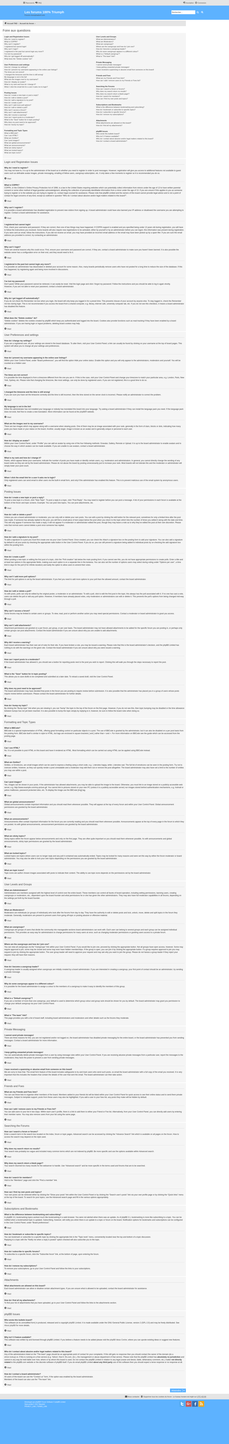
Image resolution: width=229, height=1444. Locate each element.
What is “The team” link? (105, 56)
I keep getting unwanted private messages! (112, 67)
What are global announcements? (17, 143)
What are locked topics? (13, 150)
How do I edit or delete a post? (16, 98)
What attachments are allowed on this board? (113, 123)
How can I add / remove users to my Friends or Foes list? (118, 80)
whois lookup (9, 1357)
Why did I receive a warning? (15, 115)
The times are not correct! (14, 72)
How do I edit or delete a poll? (16, 107)
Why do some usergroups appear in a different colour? (117, 51)
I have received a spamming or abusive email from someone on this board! (125, 70)
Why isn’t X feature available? (107, 136)
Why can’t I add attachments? (15, 112)
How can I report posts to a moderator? (19, 117)
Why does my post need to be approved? (20, 122)
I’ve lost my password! (12, 54)
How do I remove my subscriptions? (110, 114)
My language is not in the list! (15, 77)
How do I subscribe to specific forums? (111, 112)
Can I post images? (11, 140)
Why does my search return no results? (111, 91)
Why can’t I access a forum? (15, 110)
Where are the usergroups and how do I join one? (115, 46)
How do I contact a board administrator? (111, 141)
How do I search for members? (108, 96)
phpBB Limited (75, 1323)
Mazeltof (42, 1404)
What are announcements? (14, 145)
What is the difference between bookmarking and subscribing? (120, 107)
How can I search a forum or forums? (110, 89)
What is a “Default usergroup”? (108, 54)
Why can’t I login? (11, 49)
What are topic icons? (12, 153)
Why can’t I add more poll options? (17, 105)
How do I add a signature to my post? (18, 100)
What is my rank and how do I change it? (20, 84)
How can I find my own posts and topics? (112, 99)
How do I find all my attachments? (109, 125)
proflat (30, 1404)
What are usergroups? (104, 44)
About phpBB (10, 1325)
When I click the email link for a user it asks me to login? (26, 87)
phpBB (82, 412)
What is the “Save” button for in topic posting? (22, 120)
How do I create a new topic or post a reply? (21, 95)
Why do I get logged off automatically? (19, 56)
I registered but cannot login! (15, 46)
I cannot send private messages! (108, 65)
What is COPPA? (11, 42)
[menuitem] (38, 3)
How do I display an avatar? (15, 82)
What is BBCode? (11, 133)
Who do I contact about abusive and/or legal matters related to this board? (124, 139)
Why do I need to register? (14, 39)
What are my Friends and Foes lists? (110, 78)
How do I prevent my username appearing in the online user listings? (30, 70)
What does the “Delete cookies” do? (18, 59)
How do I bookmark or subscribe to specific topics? (115, 110)
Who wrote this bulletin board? (108, 134)
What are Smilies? (11, 138)
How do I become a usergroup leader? (111, 49)
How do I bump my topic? (14, 125)
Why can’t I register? (12, 44)
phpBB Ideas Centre (118, 1340)
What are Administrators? (106, 39)
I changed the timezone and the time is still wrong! (23, 75)
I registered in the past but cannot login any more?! (24, 51)
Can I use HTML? (11, 135)
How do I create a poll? (13, 103)
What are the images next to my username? (21, 79)
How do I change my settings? (16, 67)
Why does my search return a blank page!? (112, 94)
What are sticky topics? (13, 148)
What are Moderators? (104, 42)
